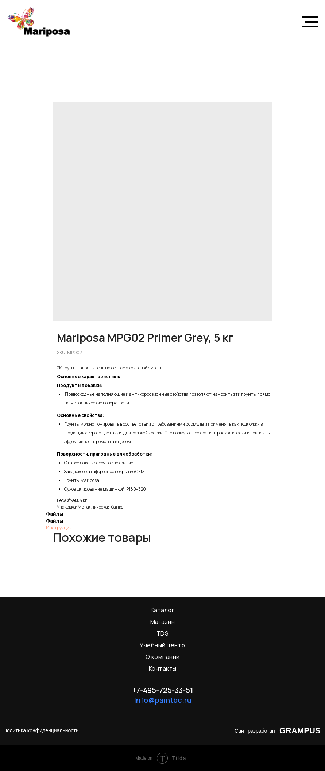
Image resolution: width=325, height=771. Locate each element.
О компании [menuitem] (163, 657)
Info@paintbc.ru (162, 700)
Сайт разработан (255, 731)
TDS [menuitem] (162, 633)
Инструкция (59, 528)
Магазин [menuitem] (162, 622)
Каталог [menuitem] (163, 610)
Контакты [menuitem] (163, 668)
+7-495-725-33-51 (162, 690)
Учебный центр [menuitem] (162, 645)
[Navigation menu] (310, 22)
